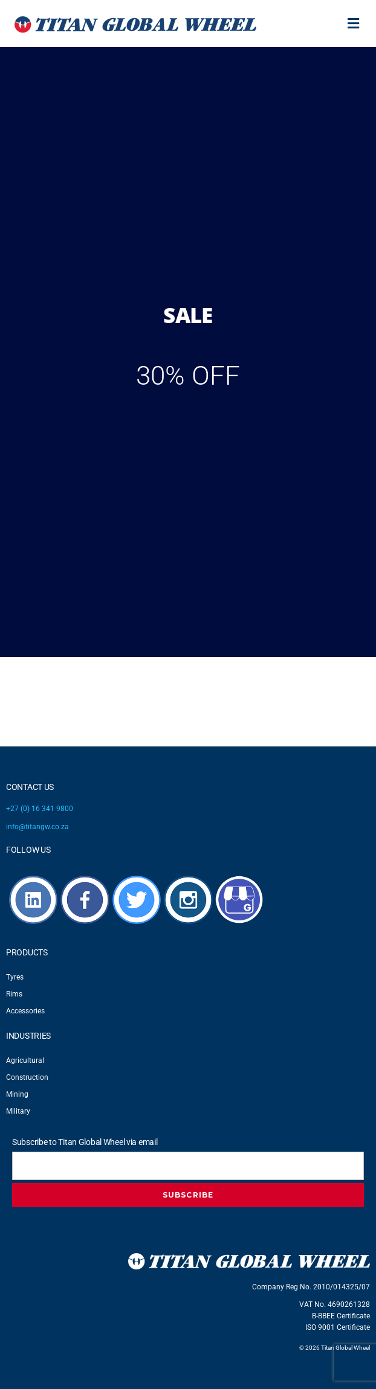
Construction (27, 1077)
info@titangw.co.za (37, 827)
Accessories (25, 1011)
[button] (353, 23)
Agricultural (25, 1060)
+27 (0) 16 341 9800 (39, 808)
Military (18, 1111)
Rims (14, 994)
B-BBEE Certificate (341, 1316)
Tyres (15, 977)
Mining (17, 1094)
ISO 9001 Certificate (337, 1327)
